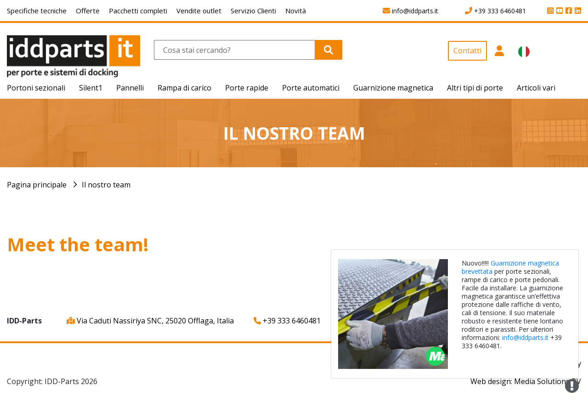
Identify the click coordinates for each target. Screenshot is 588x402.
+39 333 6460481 (287, 321)
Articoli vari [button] (536, 88)
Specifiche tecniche (37, 10)
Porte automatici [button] (310, 88)
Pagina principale (37, 185)
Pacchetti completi (138, 10)
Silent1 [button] (90, 88)
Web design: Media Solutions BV (525, 381)
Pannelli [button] (130, 88)
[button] (499, 59)
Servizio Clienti (253, 10)
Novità (295, 10)
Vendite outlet (198, 10)
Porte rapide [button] (246, 88)
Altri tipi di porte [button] (475, 88)
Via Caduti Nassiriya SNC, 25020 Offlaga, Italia (150, 321)
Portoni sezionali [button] (36, 88)
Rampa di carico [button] (184, 88)
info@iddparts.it (525, 337)
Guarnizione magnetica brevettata (510, 267)
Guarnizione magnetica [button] (393, 88)
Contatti (467, 50)
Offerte (88, 10)
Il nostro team (106, 185)
